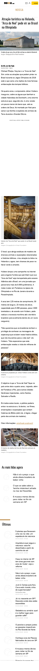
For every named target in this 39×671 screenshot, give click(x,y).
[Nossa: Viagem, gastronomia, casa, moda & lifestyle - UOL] (8, 3)
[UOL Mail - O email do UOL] (26, 3)
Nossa (19, 10)
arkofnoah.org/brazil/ (24, 423)
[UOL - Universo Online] (13, 3)
